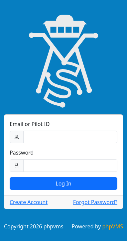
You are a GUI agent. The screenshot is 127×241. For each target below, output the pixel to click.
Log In (63, 183)
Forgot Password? (95, 202)
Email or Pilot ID (30, 124)
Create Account (29, 202)
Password (22, 152)
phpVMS (112, 226)
